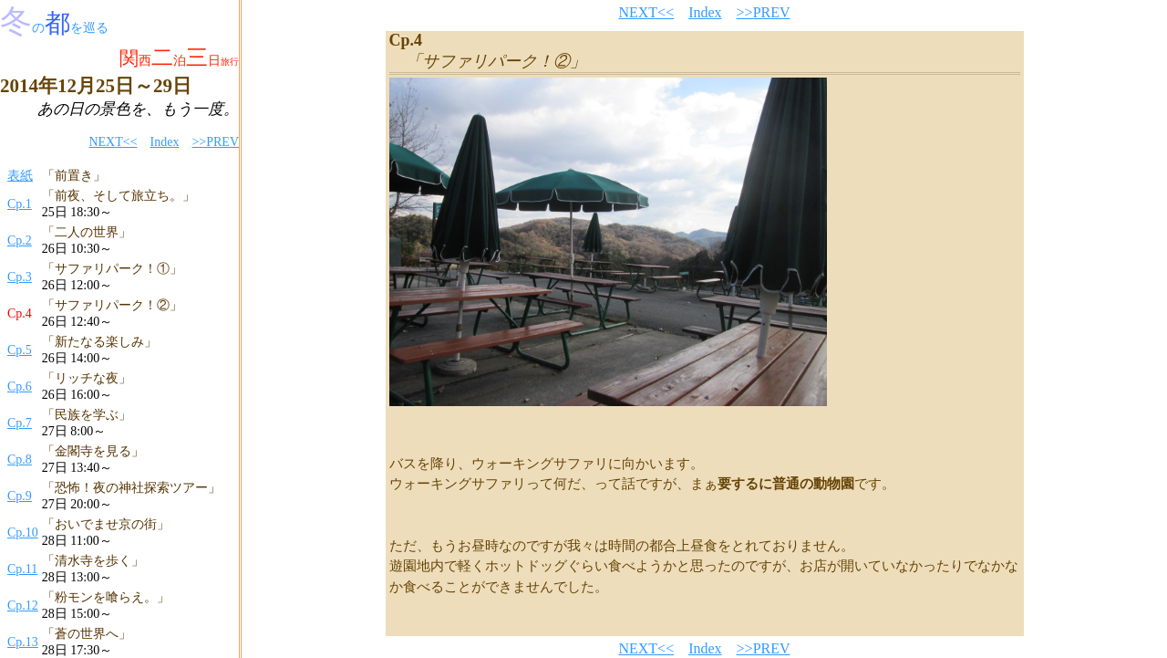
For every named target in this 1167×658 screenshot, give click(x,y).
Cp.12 (22, 605)
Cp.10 (22, 532)
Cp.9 (19, 496)
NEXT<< (112, 142)
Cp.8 (19, 459)
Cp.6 (19, 386)
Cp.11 (22, 569)
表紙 (20, 176)
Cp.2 (19, 240)
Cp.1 (19, 204)
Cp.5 (19, 350)
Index (165, 142)
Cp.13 (22, 642)
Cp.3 (19, 277)
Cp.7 (19, 423)
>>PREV (215, 142)
